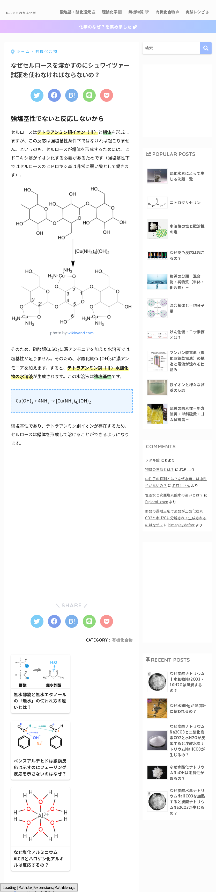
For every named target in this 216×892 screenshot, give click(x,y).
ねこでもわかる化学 (34, 12)
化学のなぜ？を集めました (108, 43)
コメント (19, 882)
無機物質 (139, 28)
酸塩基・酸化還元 (78, 28)
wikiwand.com (80, 349)
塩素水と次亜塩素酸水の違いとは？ (174, 511)
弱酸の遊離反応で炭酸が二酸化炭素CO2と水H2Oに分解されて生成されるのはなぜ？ (176, 534)
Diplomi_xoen (157, 518)
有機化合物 (167, 28)
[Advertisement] (49, 502)
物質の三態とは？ (159, 486)
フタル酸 (152, 476)
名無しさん (181, 502)
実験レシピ (197, 28)
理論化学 (112, 28)
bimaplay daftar (182, 541)
